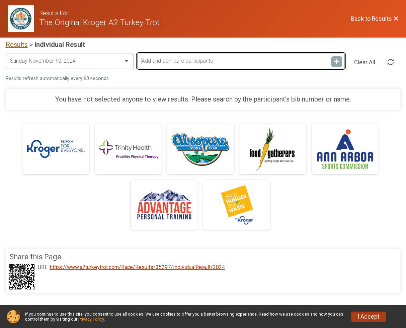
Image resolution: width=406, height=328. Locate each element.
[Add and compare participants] (241, 61)
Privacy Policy (91, 319)
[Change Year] (70, 61)
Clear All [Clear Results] (364, 62)
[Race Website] (23, 18)
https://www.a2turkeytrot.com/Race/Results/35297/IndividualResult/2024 (137, 267)
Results (17, 45)
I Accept (368, 316)
